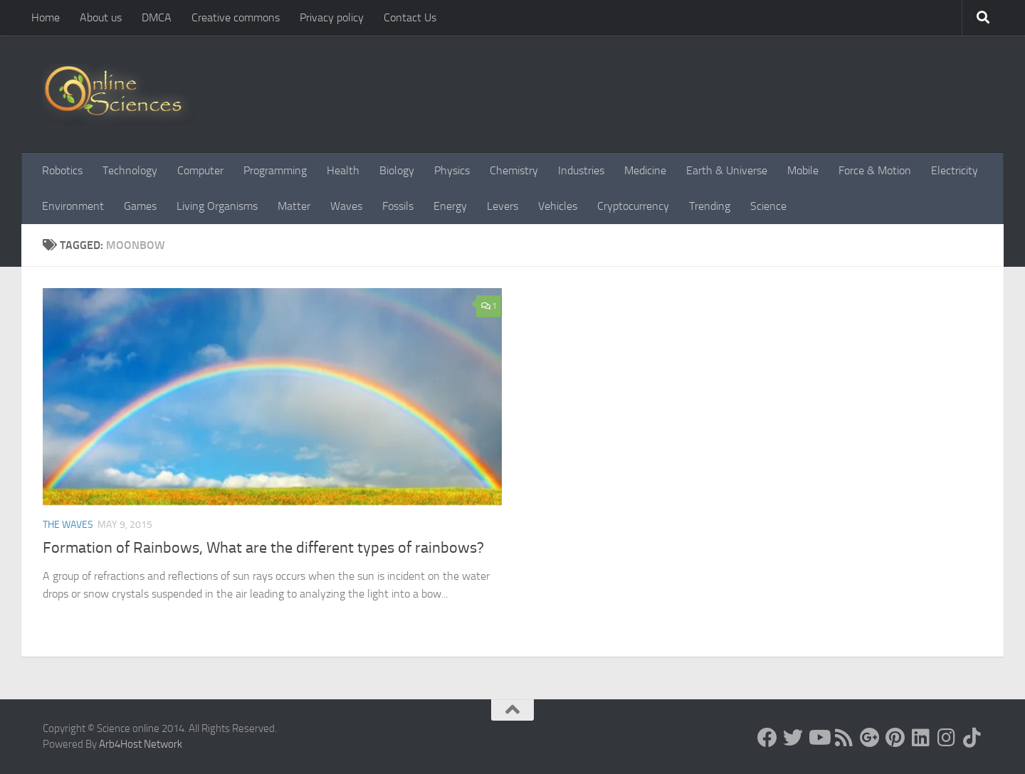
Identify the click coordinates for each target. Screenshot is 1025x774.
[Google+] (870, 738)
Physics (452, 170)
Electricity (954, 170)
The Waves (68, 525)
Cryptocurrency (633, 206)
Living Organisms (217, 206)
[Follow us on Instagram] (947, 738)
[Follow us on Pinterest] (895, 738)
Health (343, 170)
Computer (200, 170)
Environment (73, 206)
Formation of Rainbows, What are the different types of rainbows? (263, 548)
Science (768, 206)
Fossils (398, 206)
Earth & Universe (726, 170)
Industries (581, 170)
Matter (294, 206)
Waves (346, 206)
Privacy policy (332, 17)
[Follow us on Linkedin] (921, 738)
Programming (275, 170)
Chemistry (514, 170)
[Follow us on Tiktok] (972, 738)
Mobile (803, 170)
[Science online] (767, 738)
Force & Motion (875, 170)
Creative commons (235, 17)
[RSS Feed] (844, 738)
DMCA (157, 17)
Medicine (645, 170)
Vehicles (557, 206)
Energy (450, 206)
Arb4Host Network (140, 744)
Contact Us (410, 17)
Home (45, 17)
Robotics (62, 170)
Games (140, 206)
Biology (396, 170)
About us (101, 17)
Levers (502, 206)
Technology (129, 170)
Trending (709, 206)
